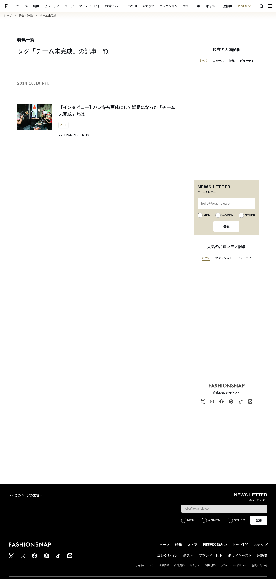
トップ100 (140, 6)
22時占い (121, 6)
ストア (79, 6)
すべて (203, 60)
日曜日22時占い (215, 545)
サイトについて (144, 565)
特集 (46, 6)
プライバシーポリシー (234, 565)
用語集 (237, 6)
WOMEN (227, 215)
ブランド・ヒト (99, 6)
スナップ (158, 6)
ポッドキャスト (217, 6)
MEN (207, 215)
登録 (226, 226)
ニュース (32, 6)
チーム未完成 (48, 15)
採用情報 (164, 565)
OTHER (250, 215)
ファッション (223, 258)
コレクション (178, 6)
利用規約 (210, 565)
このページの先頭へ (25, 495)
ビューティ (62, 6)
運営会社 (195, 565)
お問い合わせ (259, 565)
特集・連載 (26, 15)
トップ (7, 15)
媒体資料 (179, 565)
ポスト (197, 6)
